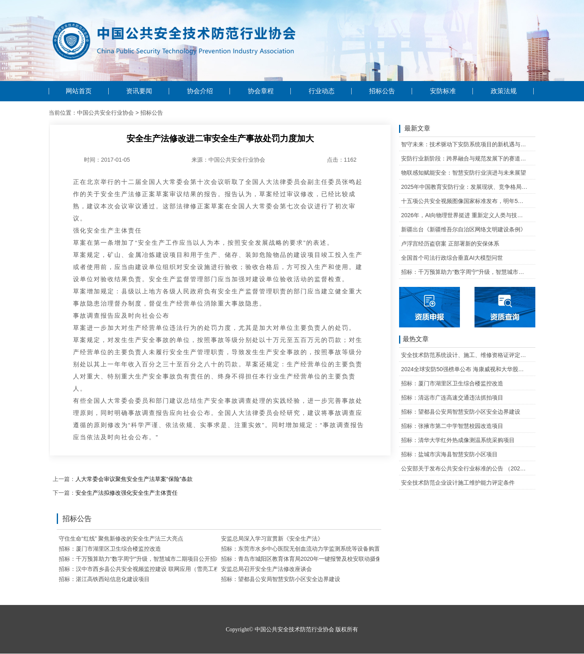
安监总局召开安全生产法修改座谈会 (266, 569)
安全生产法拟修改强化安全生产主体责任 (126, 492)
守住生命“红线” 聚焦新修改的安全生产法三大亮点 (121, 538)
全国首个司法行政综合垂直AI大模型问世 (452, 257)
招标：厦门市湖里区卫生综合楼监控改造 (110, 548)
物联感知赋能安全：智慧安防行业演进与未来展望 (463, 172)
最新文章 (414, 129)
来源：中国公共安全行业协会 (228, 159)
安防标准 (443, 91)
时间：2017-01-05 (107, 159)
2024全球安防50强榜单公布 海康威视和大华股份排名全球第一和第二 (464, 369)
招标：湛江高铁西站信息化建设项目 (104, 579)
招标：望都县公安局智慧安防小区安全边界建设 (280, 579)
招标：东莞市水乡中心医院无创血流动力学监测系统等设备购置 (300, 548)
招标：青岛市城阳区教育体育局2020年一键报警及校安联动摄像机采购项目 (315, 559)
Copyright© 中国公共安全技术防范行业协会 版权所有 (292, 629)
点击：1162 (341, 159)
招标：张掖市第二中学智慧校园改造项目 (452, 426)
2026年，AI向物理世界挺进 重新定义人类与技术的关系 (464, 215)
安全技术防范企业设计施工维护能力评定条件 (458, 482)
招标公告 (382, 91)
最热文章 (414, 340)
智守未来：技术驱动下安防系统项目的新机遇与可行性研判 (464, 144)
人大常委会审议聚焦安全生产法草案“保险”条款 (134, 479)
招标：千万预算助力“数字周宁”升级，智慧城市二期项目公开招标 (140, 559)
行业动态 (322, 91)
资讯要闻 (139, 91)
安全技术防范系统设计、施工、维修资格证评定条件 (464, 355)
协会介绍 (200, 91)
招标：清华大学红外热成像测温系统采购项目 (458, 440)
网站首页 (79, 91)
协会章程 (261, 91)
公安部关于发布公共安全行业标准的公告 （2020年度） (464, 468)
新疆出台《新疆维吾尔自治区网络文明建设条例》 (463, 229)
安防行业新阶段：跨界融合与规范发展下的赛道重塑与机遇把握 (464, 158)
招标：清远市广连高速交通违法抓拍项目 (452, 397)
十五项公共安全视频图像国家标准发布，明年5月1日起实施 (464, 201)
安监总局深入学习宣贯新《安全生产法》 (272, 538)
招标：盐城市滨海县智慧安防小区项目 (449, 454)
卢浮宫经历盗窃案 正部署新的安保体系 (450, 243)
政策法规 (504, 91)
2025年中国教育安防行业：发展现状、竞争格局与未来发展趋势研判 (464, 187)
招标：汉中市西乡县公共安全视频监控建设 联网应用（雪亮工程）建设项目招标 (159, 569)
